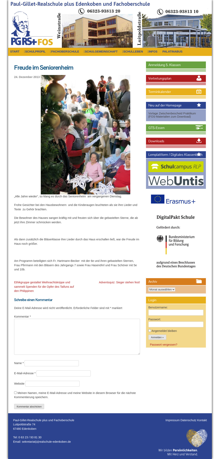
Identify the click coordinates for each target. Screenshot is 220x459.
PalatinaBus (172, 51)
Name (19, 363)
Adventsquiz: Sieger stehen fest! (119, 282)
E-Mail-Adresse (25, 373)
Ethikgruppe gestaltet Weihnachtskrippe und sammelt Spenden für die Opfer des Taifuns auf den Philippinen (44, 286)
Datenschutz (188, 420)
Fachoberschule (65, 51)
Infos (153, 51)
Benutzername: (158, 307)
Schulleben (133, 51)
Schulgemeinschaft (101, 51)
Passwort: (154, 319)
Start (14, 51)
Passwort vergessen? (163, 344)
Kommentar (22, 316)
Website (19, 383)
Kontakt (202, 420)
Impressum (172, 420)
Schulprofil (35, 51)
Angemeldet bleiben (164, 330)
